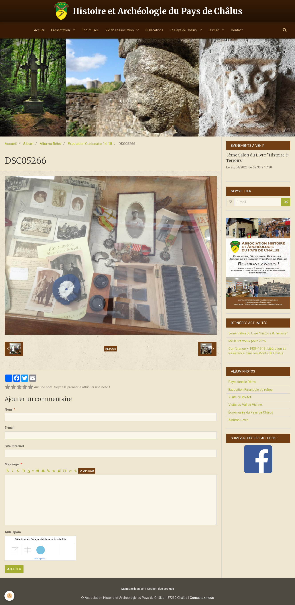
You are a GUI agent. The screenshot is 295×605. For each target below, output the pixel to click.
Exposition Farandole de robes (250, 390)
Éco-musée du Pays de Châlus (250, 412)
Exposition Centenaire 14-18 (90, 144)
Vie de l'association (120, 30)
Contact (237, 30)
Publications (154, 30)
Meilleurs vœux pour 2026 (247, 341)
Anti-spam (13, 532)
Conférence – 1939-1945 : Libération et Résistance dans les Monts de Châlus (257, 351)
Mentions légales (132, 588)
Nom (8, 410)
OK (286, 202)
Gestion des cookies (160, 588)
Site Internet (14, 446)
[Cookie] (9, 596)
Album (28, 144)
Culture (214, 30)
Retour (110, 348)
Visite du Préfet (239, 397)
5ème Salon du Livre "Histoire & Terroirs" (258, 333)
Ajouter (14, 569)
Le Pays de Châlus (184, 30)
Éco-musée (90, 30)
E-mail (9, 428)
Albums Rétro (50, 144)
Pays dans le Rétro (242, 382)
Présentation (61, 30)
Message (12, 464)
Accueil (39, 30)
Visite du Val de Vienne (245, 405)
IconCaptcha (39, 559)
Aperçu (87, 470)
